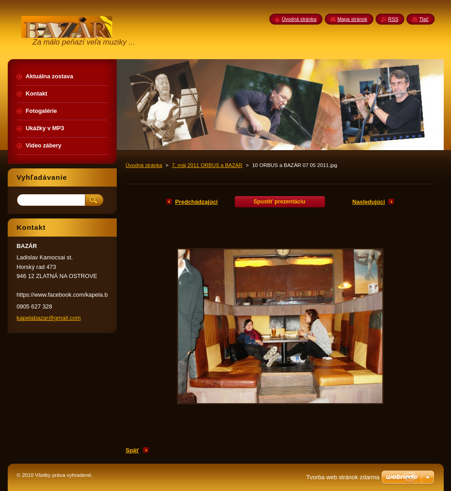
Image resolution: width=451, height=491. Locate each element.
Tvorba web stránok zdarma (342, 477)
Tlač (424, 19)
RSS (393, 19)
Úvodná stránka (144, 165)
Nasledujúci (368, 201)
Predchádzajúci (196, 201)
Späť (132, 450)
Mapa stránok (352, 19)
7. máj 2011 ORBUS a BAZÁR (207, 165)
